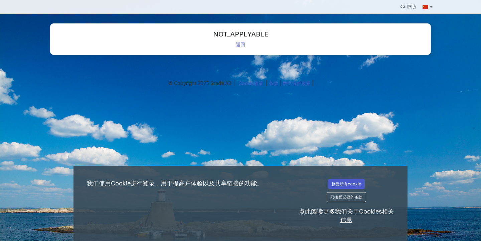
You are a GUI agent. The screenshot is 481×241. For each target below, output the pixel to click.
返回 (240, 44)
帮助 (408, 6)
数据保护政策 (297, 83)
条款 (274, 83)
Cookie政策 (251, 83)
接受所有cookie (346, 183)
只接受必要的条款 (346, 196)
